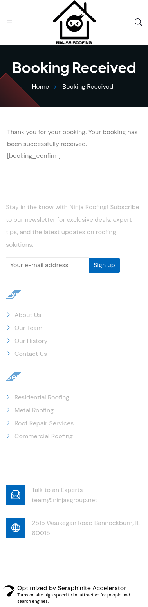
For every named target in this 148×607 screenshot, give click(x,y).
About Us (27, 315)
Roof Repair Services (44, 423)
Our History (31, 341)
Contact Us (30, 354)
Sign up (104, 265)
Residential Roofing (41, 397)
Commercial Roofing (43, 436)
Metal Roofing (34, 410)
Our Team (28, 328)
